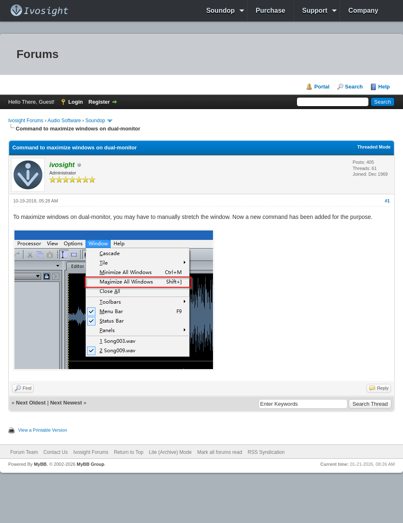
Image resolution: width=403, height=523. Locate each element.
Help (384, 87)
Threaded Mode (374, 146)
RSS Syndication (266, 452)
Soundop (220, 10)
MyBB (40, 464)
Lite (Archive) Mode (170, 452)
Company (363, 10)
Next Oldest (31, 403)
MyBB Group (90, 464)
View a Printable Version (42, 430)
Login (75, 102)
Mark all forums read (219, 452)
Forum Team (24, 452)
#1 (387, 200)
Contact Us (55, 452)
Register (99, 102)
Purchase (270, 10)
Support (314, 10)
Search (354, 87)
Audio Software (64, 120)
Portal (321, 87)
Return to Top (129, 452)
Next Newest (66, 403)
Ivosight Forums (25, 120)
